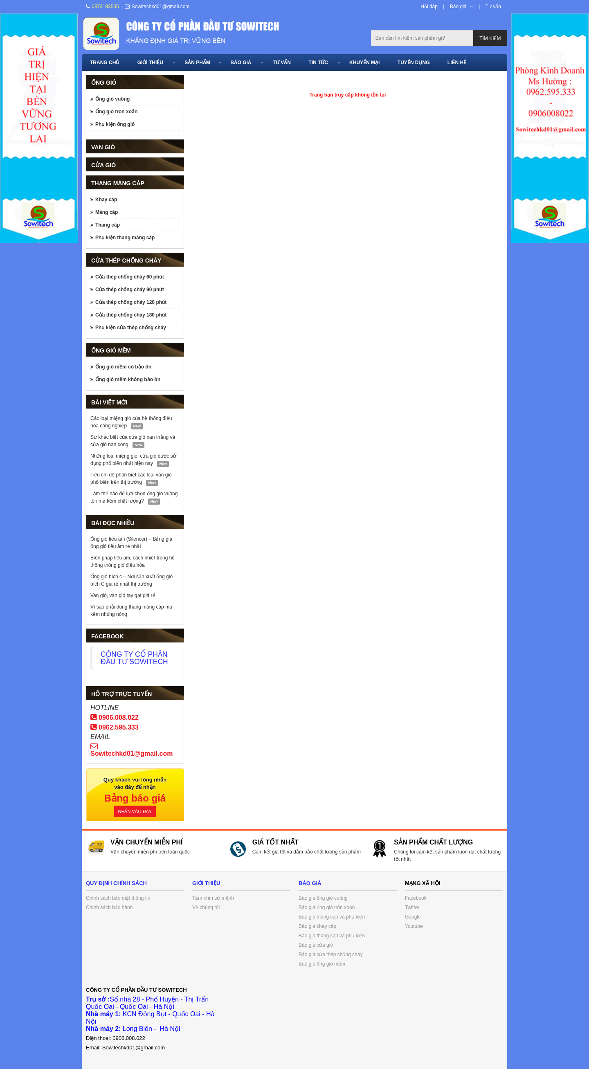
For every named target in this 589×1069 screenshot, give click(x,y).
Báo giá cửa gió (316, 945)
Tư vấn (493, 6)
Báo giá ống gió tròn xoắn (327, 907)
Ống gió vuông (112, 99)
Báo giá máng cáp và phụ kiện (332, 917)
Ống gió (104, 82)
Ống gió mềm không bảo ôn (127, 379)
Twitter (412, 907)
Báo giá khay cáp (317, 926)
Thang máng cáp (117, 183)
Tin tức (318, 62)
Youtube (414, 926)
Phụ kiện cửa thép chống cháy (130, 327)
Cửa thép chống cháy (126, 260)
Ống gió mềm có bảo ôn (123, 367)
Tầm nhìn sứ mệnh (213, 898)
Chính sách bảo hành (109, 907)
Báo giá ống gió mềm (322, 964)
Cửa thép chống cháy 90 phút (129, 289)
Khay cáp (106, 199)
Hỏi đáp (429, 6)
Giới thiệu (150, 62)
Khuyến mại (364, 62)
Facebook (416, 898)
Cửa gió (103, 165)
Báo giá (458, 6)
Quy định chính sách (116, 883)
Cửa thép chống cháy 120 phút (130, 302)
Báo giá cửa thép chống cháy (330, 954)
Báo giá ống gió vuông (323, 898)
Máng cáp (106, 212)
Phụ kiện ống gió (115, 124)
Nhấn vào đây (135, 811)
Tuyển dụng (414, 62)
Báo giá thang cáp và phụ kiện (332, 936)
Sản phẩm (197, 62)
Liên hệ (456, 62)
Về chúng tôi (206, 907)
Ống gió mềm (111, 350)
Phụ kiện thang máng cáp (125, 237)
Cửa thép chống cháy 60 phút (129, 277)
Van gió (103, 147)
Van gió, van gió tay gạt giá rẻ (122, 595)
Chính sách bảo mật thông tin (118, 898)
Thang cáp (107, 225)
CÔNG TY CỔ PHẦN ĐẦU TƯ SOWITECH (134, 658)
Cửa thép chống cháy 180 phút (130, 315)
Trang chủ (104, 62)
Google (413, 917)
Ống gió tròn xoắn (116, 112)
